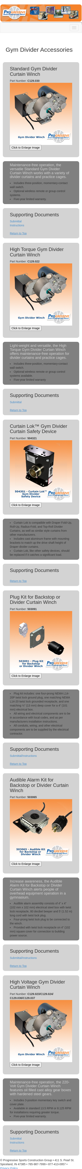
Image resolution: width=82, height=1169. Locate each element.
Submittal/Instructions (23, 755)
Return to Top (18, 233)
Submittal (16, 221)
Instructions (17, 225)
